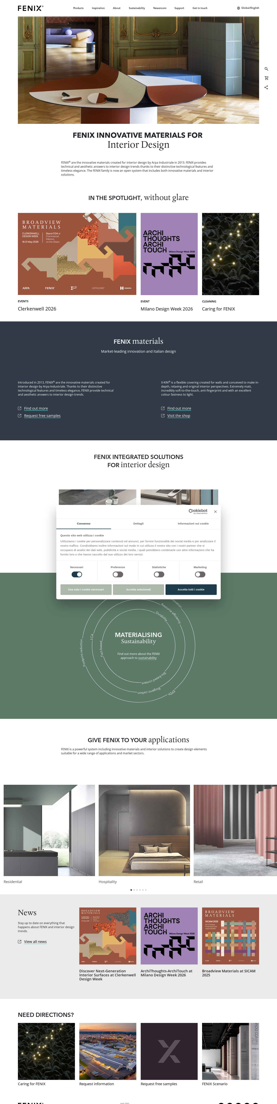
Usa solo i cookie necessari (86, 589)
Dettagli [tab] (138, 523)
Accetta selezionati (138, 589)
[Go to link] (77, 262)
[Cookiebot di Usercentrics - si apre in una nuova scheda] (191, 511)
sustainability (147, 658)
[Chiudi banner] (215, 511)
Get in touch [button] (200, 8)
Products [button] (78, 8)
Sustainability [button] (137, 8)
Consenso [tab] (83, 523)
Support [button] (179, 8)
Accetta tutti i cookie (191, 589)
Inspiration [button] (98, 8)
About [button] (116, 8)
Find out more (138, 70)
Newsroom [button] (159, 8)
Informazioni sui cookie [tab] (193, 523)
